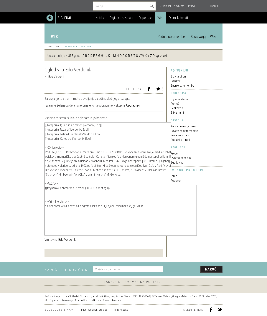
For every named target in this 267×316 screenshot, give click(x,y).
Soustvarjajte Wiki (203, 37)
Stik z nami (177, 112)
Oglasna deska (179, 99)
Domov (48, 46)
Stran (174, 176)
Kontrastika (81, 300)
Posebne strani (180, 135)
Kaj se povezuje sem (183, 126)
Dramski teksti (178, 18)
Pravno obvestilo (112, 300)
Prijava (191, 6)
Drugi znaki (160, 55)
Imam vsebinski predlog (94, 309)
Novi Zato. (179, 6)
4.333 (69, 55)
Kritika (99, 18)
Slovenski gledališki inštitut (94, 296)
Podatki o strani (180, 140)
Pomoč (175, 103)
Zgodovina (177, 162)
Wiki (160, 18)
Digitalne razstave (121, 18)
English (214, 6)
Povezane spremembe (184, 131)
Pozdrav (175, 81)
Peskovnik (177, 108)
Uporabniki (133, 105)
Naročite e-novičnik (66, 270)
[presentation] (195, 269)
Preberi (175, 153)
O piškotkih (95, 300)
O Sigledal (165, 6)
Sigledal (54, 300)
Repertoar (145, 18)
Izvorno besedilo (181, 158)
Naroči (211, 269)
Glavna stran (178, 76)
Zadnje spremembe (171, 37)
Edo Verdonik (56, 76)
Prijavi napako (120, 309)
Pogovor (176, 180)
